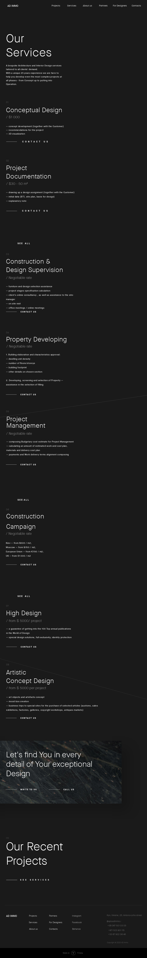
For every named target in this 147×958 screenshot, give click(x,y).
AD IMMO (12, 6)
